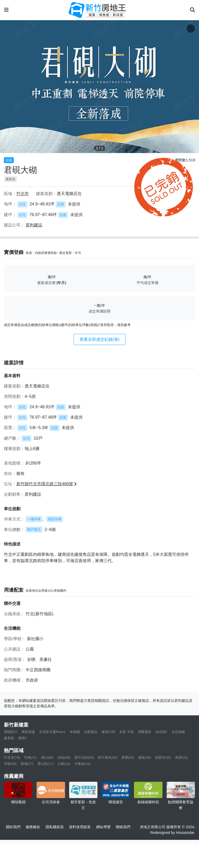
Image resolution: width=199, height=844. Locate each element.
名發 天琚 (126, 732)
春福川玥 (108, 732)
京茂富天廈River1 (52, 732)
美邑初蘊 (28, 732)
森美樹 (9, 738)
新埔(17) (27, 764)
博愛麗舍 (144, 732)
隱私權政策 (55, 827)
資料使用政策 (80, 827)
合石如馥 (178, 732)
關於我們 (13, 827)
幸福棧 (75, 732)
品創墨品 (90, 732)
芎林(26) (10, 764)
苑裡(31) (181, 757)
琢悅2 (22, 738)
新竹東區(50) (107, 757)
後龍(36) (144, 757)
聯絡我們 (123, 827)
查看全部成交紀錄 (100, 339)
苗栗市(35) (163, 757)
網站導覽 (103, 827)
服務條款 (33, 827)
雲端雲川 (10, 732)
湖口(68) (47, 757)
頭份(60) (64, 757)
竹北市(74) (12, 757)
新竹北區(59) (84, 757)
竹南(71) (30, 757)
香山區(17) (46, 764)
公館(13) (64, 764)
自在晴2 (161, 732)
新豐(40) (128, 757)
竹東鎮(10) (82, 764)
